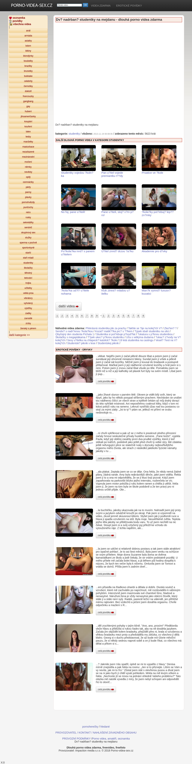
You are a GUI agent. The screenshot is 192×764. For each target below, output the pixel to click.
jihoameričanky (28, 116)
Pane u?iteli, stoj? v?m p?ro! (118, 200)
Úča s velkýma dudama (140, 337)
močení (28, 162)
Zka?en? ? (170, 328)
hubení (28, 111)
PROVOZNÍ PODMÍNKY (76, 738)
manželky (28, 141)
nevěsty (28, 172)
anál (28, 30)
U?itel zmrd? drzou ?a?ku (118, 238)
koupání (28, 121)
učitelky (28, 288)
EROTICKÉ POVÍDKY (129, 5)
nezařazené (28, 151)
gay (28, 106)
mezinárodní (28, 157)
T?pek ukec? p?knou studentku (105, 337)
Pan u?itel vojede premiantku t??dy (118, 161)
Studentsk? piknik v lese (81, 343)
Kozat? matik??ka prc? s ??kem (113, 331)
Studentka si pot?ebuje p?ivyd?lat (115, 334)
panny (28, 192)
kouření (28, 126)
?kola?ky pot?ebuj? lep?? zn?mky (159, 200)
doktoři (28, 91)
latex (28, 131)
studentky (28, 263)
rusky (28, 217)
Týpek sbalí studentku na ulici (152, 331)
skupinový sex (28, 232)
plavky (28, 197)
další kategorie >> (19, 334)
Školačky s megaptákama (71, 337)
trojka (28, 283)
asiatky (28, 40)
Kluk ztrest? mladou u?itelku (118, 279)
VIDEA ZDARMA (100, 5)
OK (85, 5)
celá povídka (106, 381)
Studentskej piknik (108, 343)
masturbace (28, 146)
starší (28, 252)
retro (28, 212)
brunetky (28, 71)
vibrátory (28, 298)
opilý (28, 177)
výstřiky (28, 308)
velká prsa (28, 293)
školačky (28, 268)
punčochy (28, 207)
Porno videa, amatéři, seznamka (111, 738)
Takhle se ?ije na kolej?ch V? (145, 328)
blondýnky (28, 56)
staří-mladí (28, 257)
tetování (28, 278)
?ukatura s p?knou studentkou (155, 334)
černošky (28, 86)
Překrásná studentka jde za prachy (106, 328)
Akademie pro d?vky (159, 238)
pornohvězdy (28, 202)
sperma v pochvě (28, 242)
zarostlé (28, 318)
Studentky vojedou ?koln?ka (78, 161)
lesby (28, 136)
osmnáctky (28, 182)
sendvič (28, 227)
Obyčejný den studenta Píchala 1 (75, 334)
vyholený (28, 303)
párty (28, 187)
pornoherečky (90, 726)
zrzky (28, 323)
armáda (28, 35)
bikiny (28, 51)
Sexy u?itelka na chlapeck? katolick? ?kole (92, 340)
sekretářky (28, 222)
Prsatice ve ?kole (159, 159)
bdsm (28, 45)
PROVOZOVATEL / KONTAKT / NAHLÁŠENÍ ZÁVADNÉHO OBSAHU (96, 732)
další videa (69, 306)
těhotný (28, 273)
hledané (105, 726)
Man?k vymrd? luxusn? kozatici (159, 279)
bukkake (28, 76)
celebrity (28, 81)
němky (28, 167)
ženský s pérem (28, 328)
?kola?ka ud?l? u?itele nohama (78, 279)
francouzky (28, 96)
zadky (28, 313)
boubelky (28, 61)
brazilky (28, 66)
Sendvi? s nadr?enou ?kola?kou (74, 331)
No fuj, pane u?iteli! (78, 198)
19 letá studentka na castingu (136, 340)
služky (28, 237)
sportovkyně (28, 247)
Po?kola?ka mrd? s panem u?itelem (78, 240)
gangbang (28, 101)
